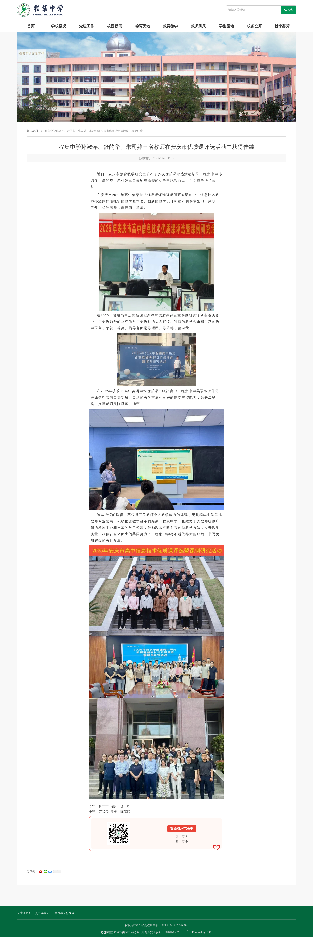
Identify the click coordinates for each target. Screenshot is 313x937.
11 (57, 871)
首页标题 (32, 130)
